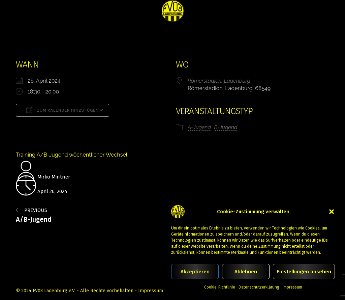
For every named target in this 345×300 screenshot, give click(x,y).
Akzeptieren (195, 272)
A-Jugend (199, 127)
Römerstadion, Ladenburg (219, 81)
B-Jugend (225, 127)
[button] (331, 211)
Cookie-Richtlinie (219, 287)
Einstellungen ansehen (304, 272)
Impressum (292, 287)
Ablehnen (245, 272)
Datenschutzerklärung (259, 287)
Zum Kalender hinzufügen (62, 110)
